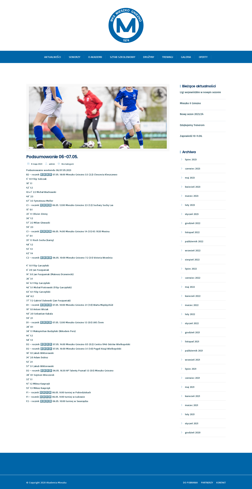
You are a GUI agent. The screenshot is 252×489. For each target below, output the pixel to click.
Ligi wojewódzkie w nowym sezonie (200, 92)
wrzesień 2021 (192, 359)
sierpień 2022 (192, 259)
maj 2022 (190, 286)
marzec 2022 (191, 304)
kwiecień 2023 (192, 186)
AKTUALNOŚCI (52, 57)
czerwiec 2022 (192, 277)
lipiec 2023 (191, 159)
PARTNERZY (207, 482)
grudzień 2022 (192, 223)
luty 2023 (190, 204)
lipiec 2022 (191, 268)
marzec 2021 (191, 405)
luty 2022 (190, 314)
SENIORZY (74, 57)
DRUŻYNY (148, 57)
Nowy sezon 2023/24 (191, 114)
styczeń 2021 (191, 423)
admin (52, 164)
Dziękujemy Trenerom (192, 125)
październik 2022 (194, 241)
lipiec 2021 (190, 368)
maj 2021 (189, 386)
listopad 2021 (192, 341)
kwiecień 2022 (192, 295)
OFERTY (203, 57)
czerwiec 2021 (192, 377)
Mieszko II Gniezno (190, 103)
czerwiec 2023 (192, 168)
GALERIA (186, 57)
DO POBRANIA (190, 482)
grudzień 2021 (192, 332)
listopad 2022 (192, 232)
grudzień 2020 (192, 432)
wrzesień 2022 (192, 250)
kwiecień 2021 (192, 395)
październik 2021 (194, 350)
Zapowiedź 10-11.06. (191, 136)
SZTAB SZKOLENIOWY (122, 57)
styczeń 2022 (192, 323)
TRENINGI (167, 57)
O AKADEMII (95, 57)
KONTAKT (221, 482)
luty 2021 (190, 414)
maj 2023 (190, 177)
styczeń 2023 (192, 213)
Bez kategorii (68, 164)
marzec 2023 (191, 195)
